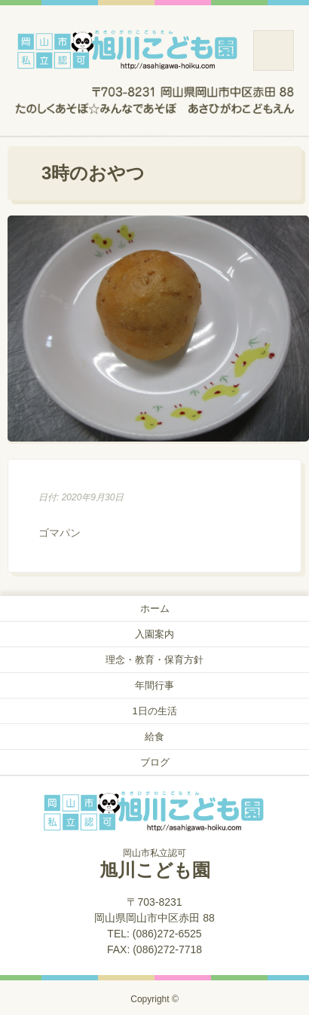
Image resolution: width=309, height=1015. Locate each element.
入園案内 (154, 634)
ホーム (155, 608)
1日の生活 (154, 711)
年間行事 (154, 685)
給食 (154, 736)
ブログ (155, 762)
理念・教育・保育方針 (154, 659)
